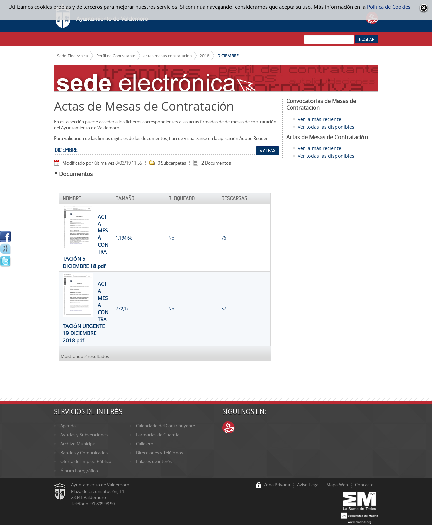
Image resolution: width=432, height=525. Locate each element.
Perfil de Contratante (115, 55)
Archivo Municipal (78, 444)
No (171, 238)
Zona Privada (277, 485)
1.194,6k (124, 238)
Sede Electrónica (72, 55)
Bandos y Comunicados (84, 453)
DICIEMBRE (228, 55)
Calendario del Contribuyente (165, 426)
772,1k (122, 309)
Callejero (144, 444)
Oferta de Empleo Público (85, 461)
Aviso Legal (308, 485)
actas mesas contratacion (167, 55)
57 (223, 309)
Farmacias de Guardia (157, 435)
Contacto (364, 485)
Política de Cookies (388, 6)
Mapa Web (337, 485)
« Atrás (267, 150)
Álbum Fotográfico (79, 471)
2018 (204, 55)
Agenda (68, 426)
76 (223, 238)
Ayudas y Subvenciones (84, 435)
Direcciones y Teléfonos (159, 453)
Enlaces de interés (154, 461)
